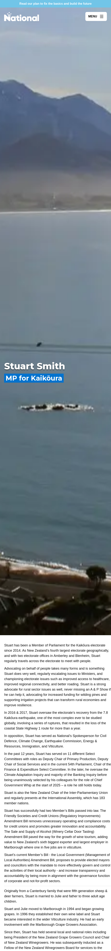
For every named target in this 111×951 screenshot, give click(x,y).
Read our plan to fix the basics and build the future (55, 3)
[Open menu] (96, 16)
